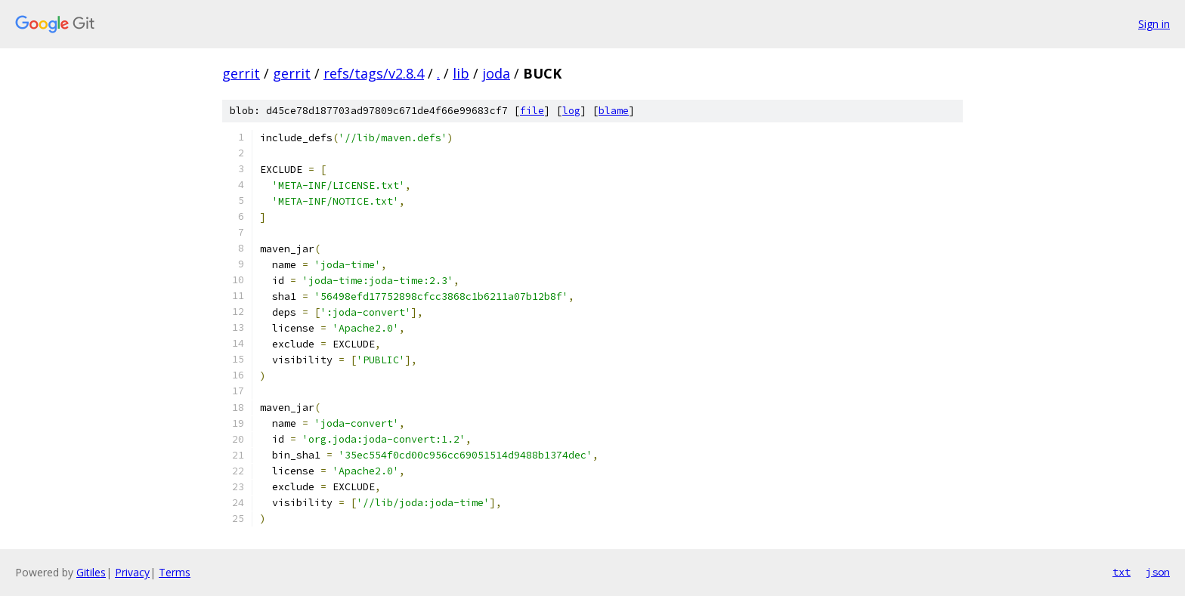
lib (461, 73)
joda (496, 73)
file (532, 110)
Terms (174, 572)
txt (1121, 572)
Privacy (132, 572)
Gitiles (91, 572)
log (571, 110)
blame (614, 110)
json (1158, 572)
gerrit (241, 73)
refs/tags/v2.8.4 (373, 73)
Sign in (1154, 24)
